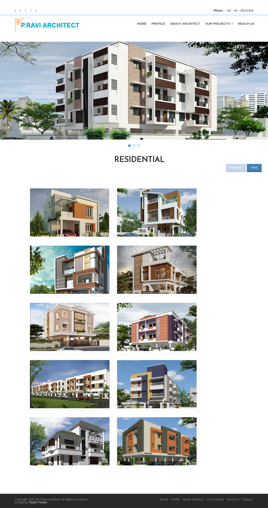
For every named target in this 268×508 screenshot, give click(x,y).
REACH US (246, 23)
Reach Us (233, 499)
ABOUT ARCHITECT (185, 23)
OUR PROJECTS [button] (219, 23)
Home (164, 499)
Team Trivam (38, 502)
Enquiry (247, 499)
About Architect (193, 499)
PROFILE (158, 23)
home (142, 23)
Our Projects (215, 499)
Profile (175, 499)
